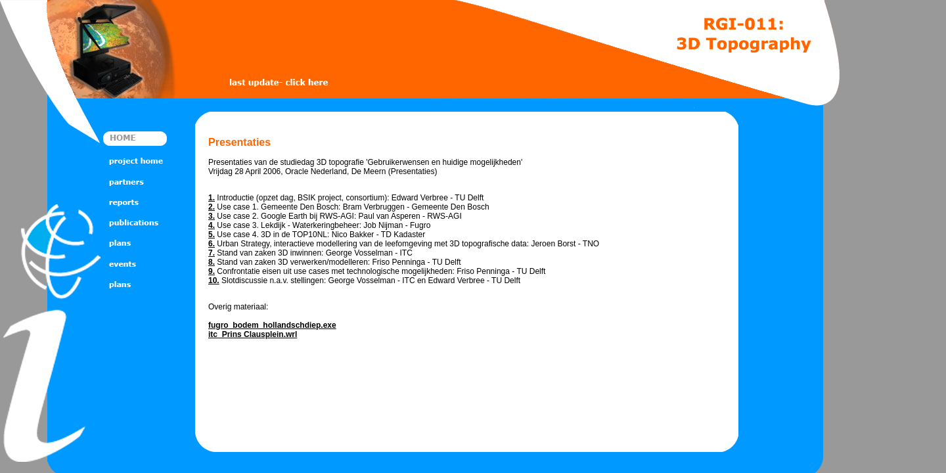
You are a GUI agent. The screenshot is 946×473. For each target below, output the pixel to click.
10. (213, 280)
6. (211, 243)
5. (211, 234)
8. (211, 262)
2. (211, 207)
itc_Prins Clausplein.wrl (252, 334)
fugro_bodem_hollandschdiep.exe (272, 325)
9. (211, 271)
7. (211, 253)
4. (211, 225)
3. (211, 216)
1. (211, 197)
